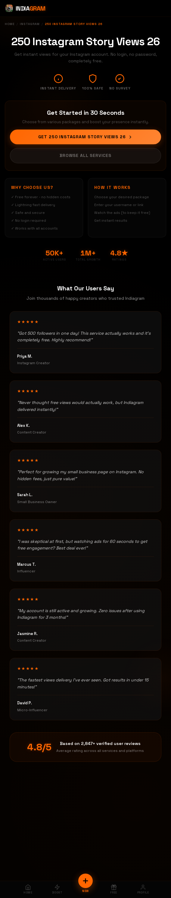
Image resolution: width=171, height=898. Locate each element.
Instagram (30, 24)
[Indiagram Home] (25, 8)
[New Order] (85, 881)
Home (10, 24)
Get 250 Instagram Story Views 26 (85, 136)
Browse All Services (85, 155)
